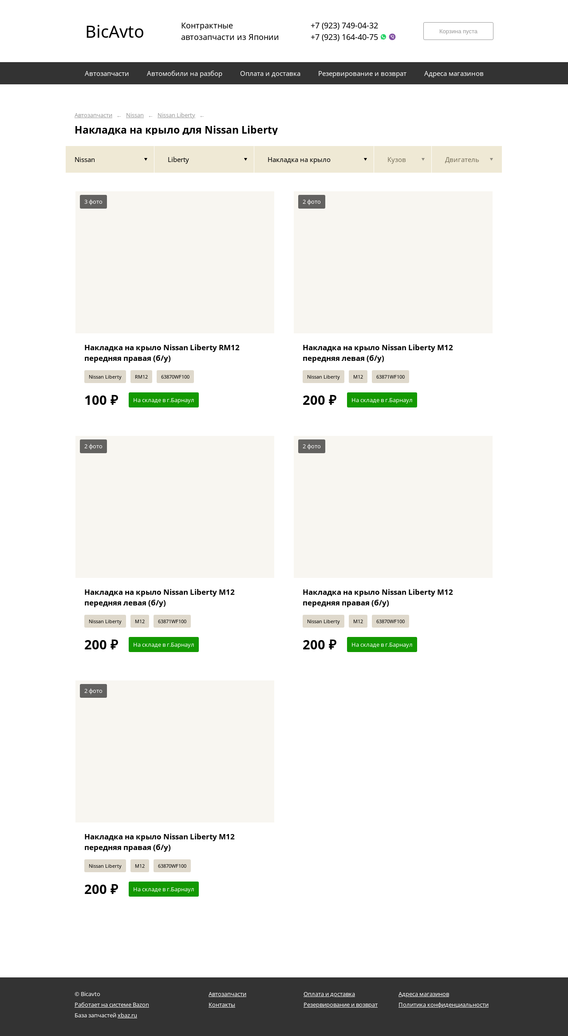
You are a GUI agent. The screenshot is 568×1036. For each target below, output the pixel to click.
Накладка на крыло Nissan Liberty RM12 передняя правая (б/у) (162, 352)
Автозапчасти (93, 115)
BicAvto (114, 31)
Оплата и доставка (329, 994)
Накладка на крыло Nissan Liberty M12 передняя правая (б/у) (378, 597)
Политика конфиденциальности (443, 1004)
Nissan (135, 115)
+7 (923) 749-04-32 (344, 25)
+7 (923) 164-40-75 (344, 37)
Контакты (222, 1004)
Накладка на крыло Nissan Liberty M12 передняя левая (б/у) (378, 352)
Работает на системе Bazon (112, 1004)
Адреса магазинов (423, 994)
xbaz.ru (127, 1015)
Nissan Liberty (176, 115)
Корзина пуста (458, 31)
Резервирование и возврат (341, 1004)
